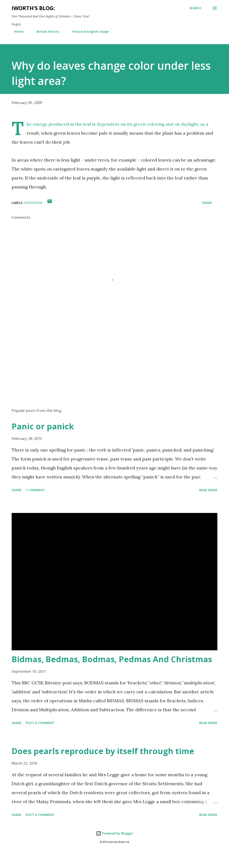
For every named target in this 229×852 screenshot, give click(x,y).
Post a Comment (40, 723)
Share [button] (207, 203)
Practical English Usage (88, 31)
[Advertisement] (114, 369)
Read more (208, 490)
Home (16, 31)
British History (45, 31)
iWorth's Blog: (33, 8)
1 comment (35, 490)
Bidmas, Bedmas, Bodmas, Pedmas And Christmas (112, 659)
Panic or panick (43, 426)
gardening (33, 203)
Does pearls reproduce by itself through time (103, 751)
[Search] (195, 8)
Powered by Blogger (114, 833)
